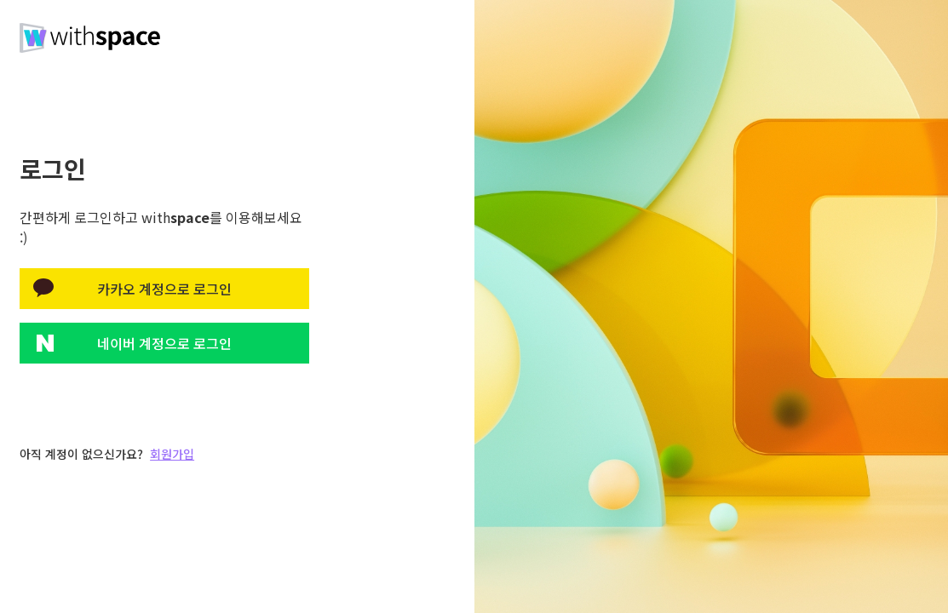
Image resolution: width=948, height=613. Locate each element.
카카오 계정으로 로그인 (164, 288)
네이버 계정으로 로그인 (164, 343)
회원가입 (172, 453)
